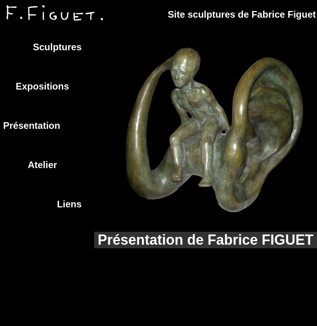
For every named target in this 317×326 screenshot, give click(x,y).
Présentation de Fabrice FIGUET (205, 240)
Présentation (31, 125)
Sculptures (57, 47)
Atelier (42, 164)
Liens (69, 204)
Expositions (42, 86)
